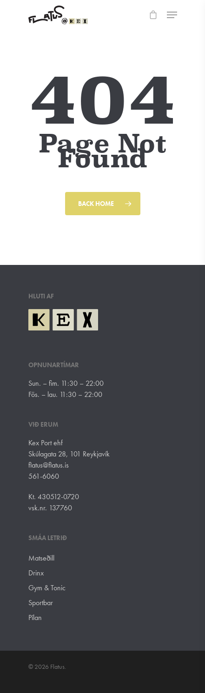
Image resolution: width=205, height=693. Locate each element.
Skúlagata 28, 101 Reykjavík (69, 454)
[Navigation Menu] (172, 15)
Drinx (36, 573)
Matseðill (41, 558)
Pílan (35, 617)
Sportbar (40, 602)
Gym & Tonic (47, 588)
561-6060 (43, 476)
